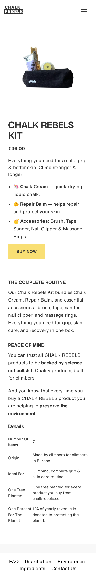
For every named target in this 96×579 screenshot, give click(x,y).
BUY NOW (26, 251)
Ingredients (32, 568)
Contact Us (64, 568)
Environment (72, 561)
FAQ (14, 561)
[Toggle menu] (86, 9)
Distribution (38, 561)
